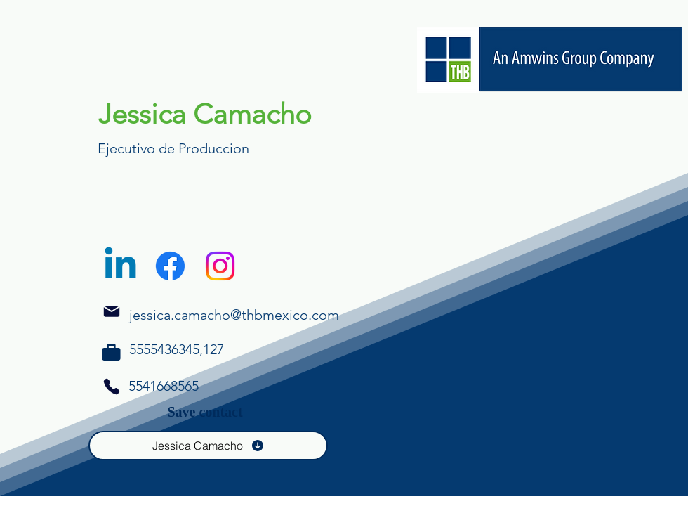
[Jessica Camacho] (208, 445)
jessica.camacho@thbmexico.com (234, 314)
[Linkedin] (120, 266)
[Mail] (111, 311)
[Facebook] (170, 266)
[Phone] (111, 352)
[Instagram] (220, 266)
